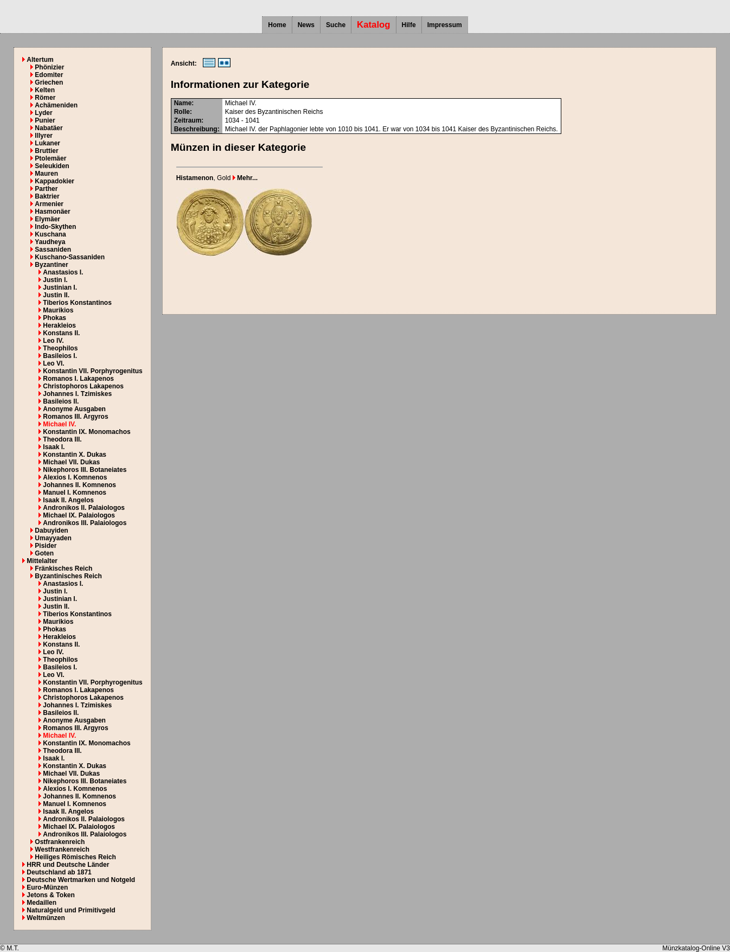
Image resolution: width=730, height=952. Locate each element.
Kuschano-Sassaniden (70, 257)
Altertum (40, 59)
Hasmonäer (52, 211)
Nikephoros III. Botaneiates (84, 470)
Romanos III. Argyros (75, 416)
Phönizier (49, 67)
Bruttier (46, 151)
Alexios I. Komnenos (75, 477)
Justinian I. (60, 287)
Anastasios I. (63, 272)
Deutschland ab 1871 (59, 872)
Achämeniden (56, 105)
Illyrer (44, 135)
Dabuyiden (51, 530)
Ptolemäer (50, 158)
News (306, 25)
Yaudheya (50, 242)
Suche (335, 25)
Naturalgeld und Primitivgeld (71, 910)
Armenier (49, 204)
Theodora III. (62, 439)
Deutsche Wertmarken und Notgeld (81, 880)
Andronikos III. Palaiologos (84, 523)
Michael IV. (59, 424)
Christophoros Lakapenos (83, 386)
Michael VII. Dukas (71, 462)
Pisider (45, 546)
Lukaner (47, 143)
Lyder (43, 113)
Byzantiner (51, 265)
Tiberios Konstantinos (77, 302)
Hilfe (409, 25)
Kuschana (50, 234)
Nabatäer (48, 128)
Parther (46, 189)
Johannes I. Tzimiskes (77, 394)
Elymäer (47, 219)
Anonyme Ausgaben (74, 409)
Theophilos (60, 348)
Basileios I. (60, 356)
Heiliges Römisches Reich (75, 857)
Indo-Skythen (55, 227)
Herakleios (59, 325)
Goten (44, 553)
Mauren (46, 173)
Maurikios (58, 310)
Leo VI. (53, 363)
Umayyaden (53, 538)
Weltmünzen (46, 918)
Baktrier (47, 196)
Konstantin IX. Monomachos (86, 432)
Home (277, 25)
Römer (45, 97)
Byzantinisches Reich (68, 576)
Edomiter (49, 75)
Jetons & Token (50, 895)
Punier (45, 120)
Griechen (49, 82)
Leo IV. (53, 340)
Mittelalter (42, 561)
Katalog (373, 25)
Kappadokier (54, 181)
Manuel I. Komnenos (74, 492)
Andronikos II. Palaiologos (84, 508)
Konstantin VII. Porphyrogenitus (92, 371)
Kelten (45, 90)
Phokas (54, 318)
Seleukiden (52, 166)
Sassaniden (53, 249)
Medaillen (41, 902)
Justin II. (56, 295)
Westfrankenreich (62, 849)
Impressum (444, 25)
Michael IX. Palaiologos (79, 515)
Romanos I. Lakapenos (78, 378)
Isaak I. (54, 447)
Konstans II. (61, 333)
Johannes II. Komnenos (79, 485)
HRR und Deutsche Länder (68, 864)
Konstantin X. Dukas (74, 454)
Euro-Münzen (47, 887)
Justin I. (55, 280)
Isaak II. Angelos (68, 500)
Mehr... (245, 178)
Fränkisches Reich (63, 568)
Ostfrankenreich (60, 842)
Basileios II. (61, 401)
